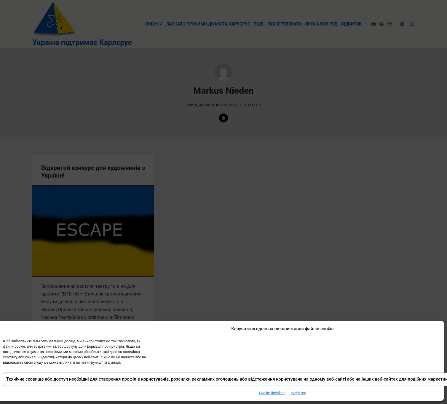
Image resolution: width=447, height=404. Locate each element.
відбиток (298, 393)
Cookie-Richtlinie (272, 393)
